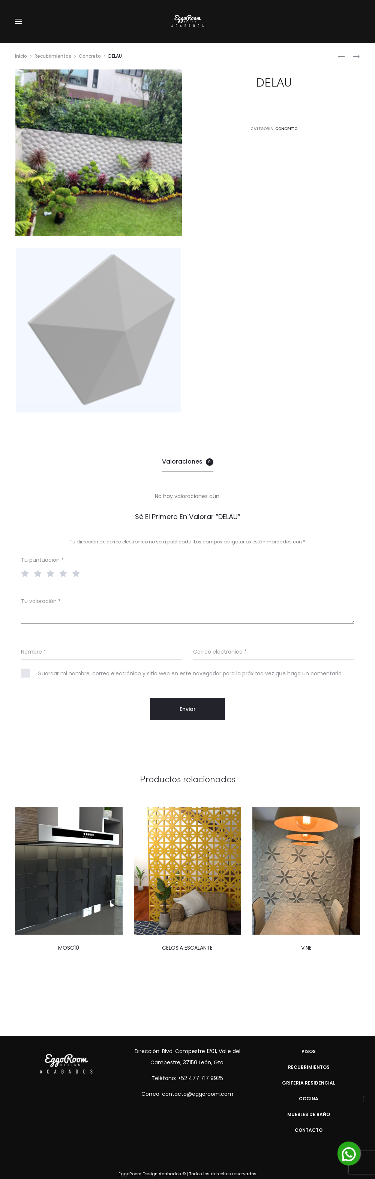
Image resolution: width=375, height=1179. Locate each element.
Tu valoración (41, 601)
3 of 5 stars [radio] (52, 573)
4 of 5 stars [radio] (64, 573)
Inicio (21, 56)
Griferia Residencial (308, 1083)
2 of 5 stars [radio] (39, 573)
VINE (306, 948)
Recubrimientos (52, 56)
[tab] (188, 461)
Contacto (308, 1130)
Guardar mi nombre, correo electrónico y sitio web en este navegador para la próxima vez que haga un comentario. (190, 673)
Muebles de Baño (308, 1114)
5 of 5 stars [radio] (77, 573)
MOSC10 (68, 948)
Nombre (33, 651)
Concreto (90, 56)
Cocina (308, 1098)
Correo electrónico (220, 651)
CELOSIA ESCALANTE (187, 948)
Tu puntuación (42, 560)
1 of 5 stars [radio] (26, 573)
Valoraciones (187, 461)
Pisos (309, 1051)
